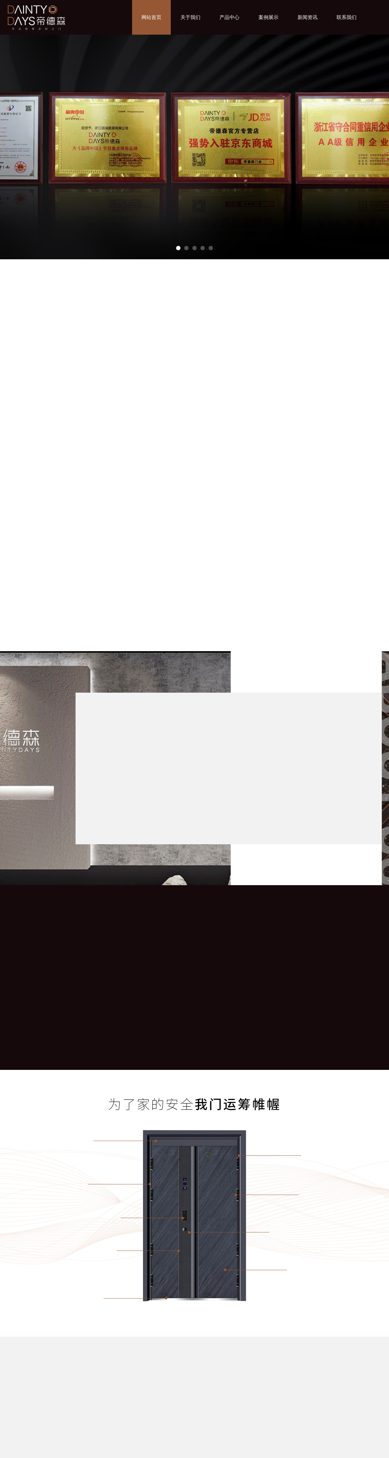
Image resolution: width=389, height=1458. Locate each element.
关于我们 (190, 17)
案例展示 (268, 17)
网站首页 (151, 17)
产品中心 (229, 17)
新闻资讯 (308, 17)
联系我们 (347, 17)
